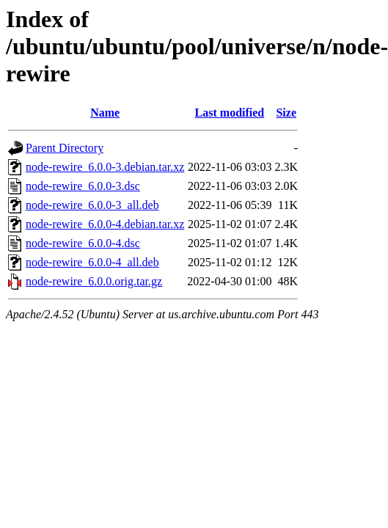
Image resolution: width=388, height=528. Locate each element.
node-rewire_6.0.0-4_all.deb (92, 262)
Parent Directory (64, 148)
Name (105, 112)
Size (286, 112)
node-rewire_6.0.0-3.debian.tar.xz (105, 167)
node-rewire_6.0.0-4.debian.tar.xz (105, 224)
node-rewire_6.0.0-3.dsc (83, 186)
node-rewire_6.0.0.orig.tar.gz (94, 281)
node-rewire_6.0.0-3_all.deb (92, 205)
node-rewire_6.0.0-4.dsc (83, 243)
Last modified (230, 112)
